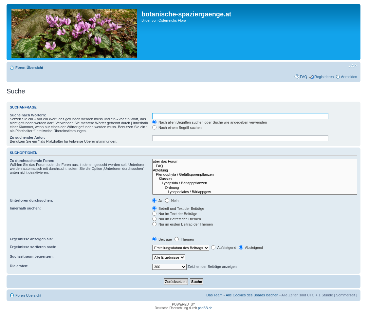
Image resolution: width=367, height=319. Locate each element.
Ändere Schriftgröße (352, 66)
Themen (184, 239)
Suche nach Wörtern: (28, 115)
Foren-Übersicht (29, 68)
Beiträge (162, 239)
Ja (157, 201)
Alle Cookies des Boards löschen (252, 295)
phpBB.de (205, 308)
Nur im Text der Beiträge (174, 214)
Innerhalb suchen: (25, 208)
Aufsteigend (223, 247)
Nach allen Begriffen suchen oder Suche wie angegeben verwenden (209, 122)
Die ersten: (19, 266)
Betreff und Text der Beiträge (178, 208)
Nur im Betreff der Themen (176, 219)
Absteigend (251, 247)
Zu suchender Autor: (27, 137)
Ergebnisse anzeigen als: (31, 239)
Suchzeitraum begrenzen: (32, 256)
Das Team (214, 295)
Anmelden (349, 77)
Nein (172, 201)
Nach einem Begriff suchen (177, 128)
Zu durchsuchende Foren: (32, 161)
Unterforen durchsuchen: (31, 200)
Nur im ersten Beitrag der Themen (182, 224)
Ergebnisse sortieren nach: (33, 247)
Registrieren (324, 77)
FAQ (303, 77)
